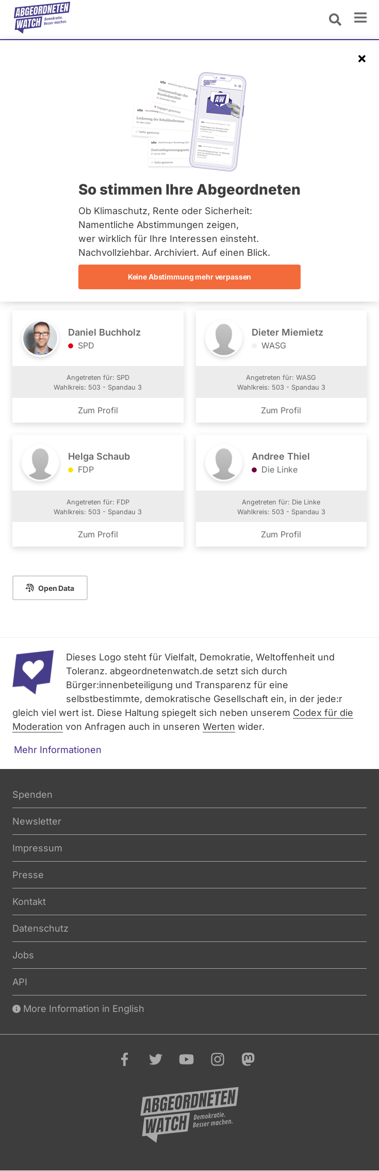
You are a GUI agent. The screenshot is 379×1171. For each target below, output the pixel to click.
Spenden (32, 794)
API (19, 981)
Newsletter (36, 821)
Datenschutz (40, 928)
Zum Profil (98, 410)
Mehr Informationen (58, 749)
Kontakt (29, 901)
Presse (28, 874)
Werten (219, 726)
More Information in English (78, 1009)
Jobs (23, 955)
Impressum (37, 848)
